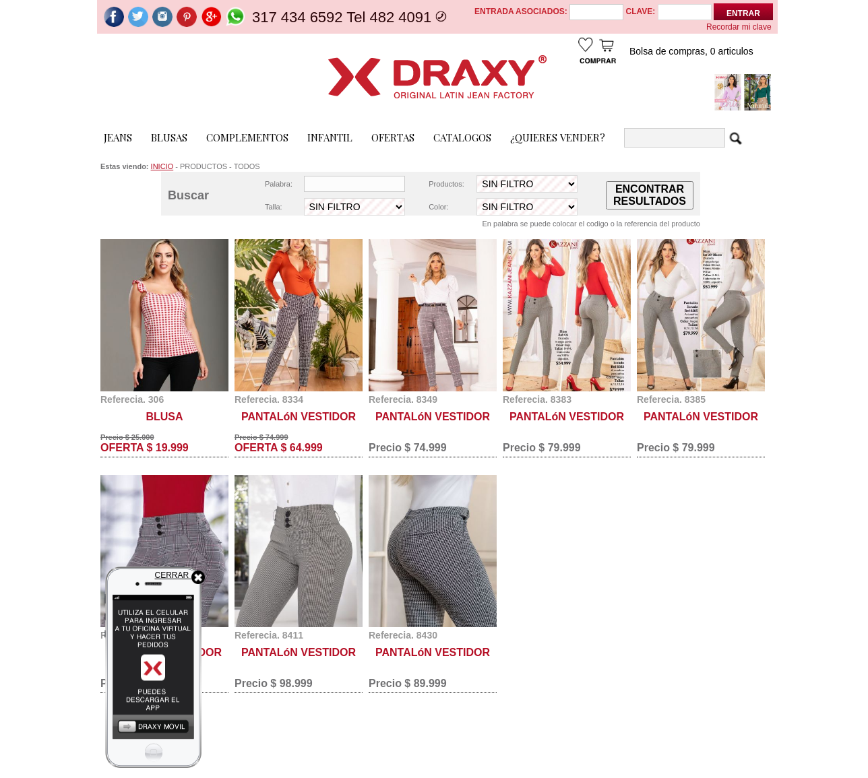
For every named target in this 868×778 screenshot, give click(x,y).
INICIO (162, 166)
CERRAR (180, 575)
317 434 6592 (297, 17)
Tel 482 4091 (390, 17)
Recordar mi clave (739, 27)
